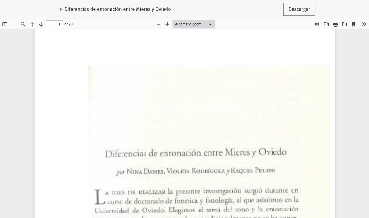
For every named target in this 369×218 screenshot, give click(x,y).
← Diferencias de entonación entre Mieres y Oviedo (115, 8)
